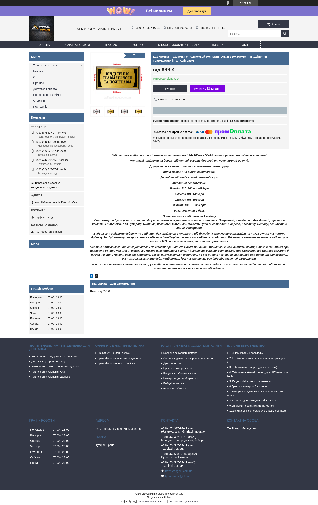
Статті (246, 44)
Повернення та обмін (47, 94)
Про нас (111, 44)
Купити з (207, 88)
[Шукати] (285, 33)
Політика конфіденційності (184, 501)
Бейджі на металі (173, 383)
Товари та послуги (76, 44)
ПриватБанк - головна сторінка (116, 363)
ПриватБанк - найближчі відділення (119, 358)
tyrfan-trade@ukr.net (47, 187)
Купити (170, 88)
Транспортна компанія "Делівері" (51, 376)
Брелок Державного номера (180, 352)
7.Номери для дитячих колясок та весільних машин (255, 393)
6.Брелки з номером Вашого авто (249, 386)
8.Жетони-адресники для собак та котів (253, 400)
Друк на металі (172, 363)
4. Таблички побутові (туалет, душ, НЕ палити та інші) (257, 374)
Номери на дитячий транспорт (182, 378)
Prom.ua (178, 493)
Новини (217, 44)
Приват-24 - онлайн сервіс (113, 352)
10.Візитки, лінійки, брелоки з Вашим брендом (257, 410)
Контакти (139, 44)
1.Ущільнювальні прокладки (246, 352)
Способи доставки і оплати (178, 44)
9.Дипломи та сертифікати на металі (251, 405)
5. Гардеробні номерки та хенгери (250, 381)
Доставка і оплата (45, 89)
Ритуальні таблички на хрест (181, 373)
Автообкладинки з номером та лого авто (188, 358)
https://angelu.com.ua (47, 182)
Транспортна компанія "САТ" (48, 371)
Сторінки (39, 100)
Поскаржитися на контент (152, 501)
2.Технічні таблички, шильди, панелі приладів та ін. (257, 360)
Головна (43, 44)
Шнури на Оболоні (174, 388)
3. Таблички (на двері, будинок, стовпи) (253, 367)
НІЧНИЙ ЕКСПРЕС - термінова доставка (56, 366)
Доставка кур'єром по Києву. (48, 361)
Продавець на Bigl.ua (159, 497)
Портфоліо (40, 106)
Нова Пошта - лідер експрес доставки (54, 356)
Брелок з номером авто (177, 368)
